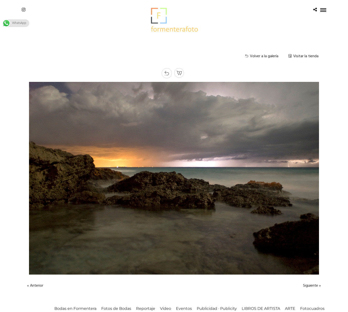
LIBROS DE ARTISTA (261, 308)
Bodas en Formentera (75, 308)
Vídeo (165, 308)
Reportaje (145, 308)
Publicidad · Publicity (217, 308)
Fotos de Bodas (116, 308)
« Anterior (35, 286)
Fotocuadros (312, 308)
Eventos (184, 308)
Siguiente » (312, 286)
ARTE (290, 308)
